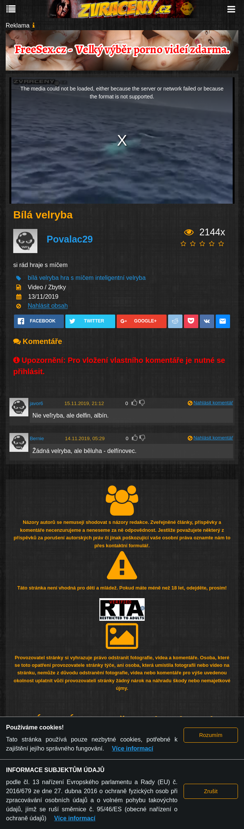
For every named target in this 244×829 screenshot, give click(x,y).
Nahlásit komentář (213, 402)
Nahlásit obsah (48, 306)
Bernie (37, 438)
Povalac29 (69, 239)
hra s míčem (77, 278)
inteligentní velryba (120, 278)
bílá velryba (43, 278)
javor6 (36, 403)
